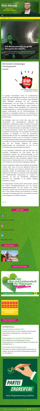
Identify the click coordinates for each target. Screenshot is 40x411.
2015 (13, 17)
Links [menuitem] (33, 409)
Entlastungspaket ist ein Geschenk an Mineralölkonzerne (17, 338)
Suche (24, 409)
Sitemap (5, 409)
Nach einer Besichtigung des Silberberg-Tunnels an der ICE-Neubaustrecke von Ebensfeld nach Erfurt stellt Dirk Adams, (20, 53)
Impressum (11, 409)
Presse (9, 17)
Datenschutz (18, 409)
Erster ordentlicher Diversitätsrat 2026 (13, 329)
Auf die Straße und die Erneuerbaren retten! (14, 347)
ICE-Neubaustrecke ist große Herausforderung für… (18, 47)
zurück (4, 202)
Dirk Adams (4, 17)
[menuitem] (5, 409)
